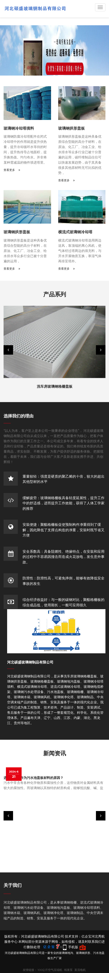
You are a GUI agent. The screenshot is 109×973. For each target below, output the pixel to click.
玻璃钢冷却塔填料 (19, 128)
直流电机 (80, 970)
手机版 (73, 947)
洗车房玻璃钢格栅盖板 (54, 386)
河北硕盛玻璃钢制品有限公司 (30, 662)
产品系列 (54, 294)
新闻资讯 (54, 753)
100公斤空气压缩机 (50, 970)
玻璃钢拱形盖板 (71, 128)
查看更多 (12, 170)
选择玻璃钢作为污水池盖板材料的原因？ (33, 778)
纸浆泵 (68, 970)
